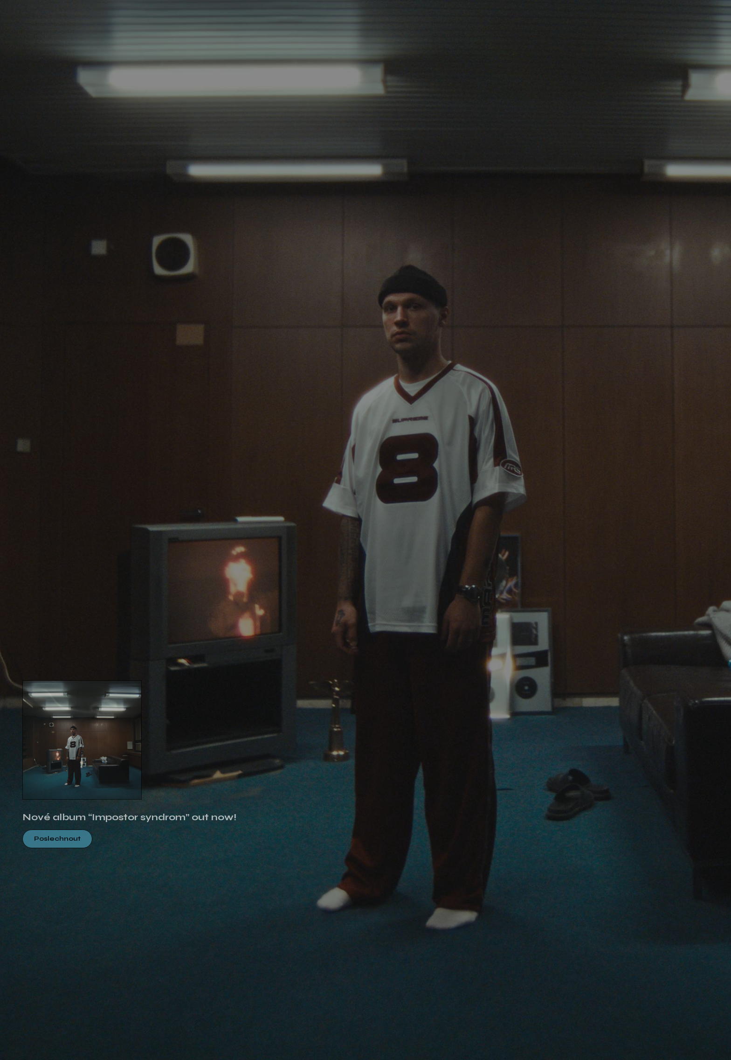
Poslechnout (57, 839)
